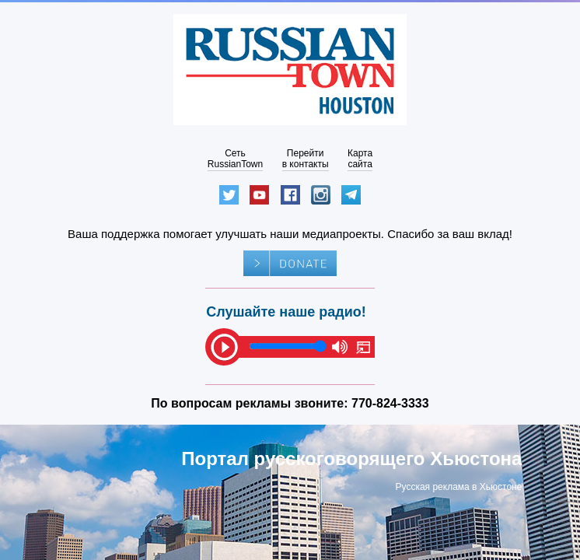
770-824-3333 (390, 403)
